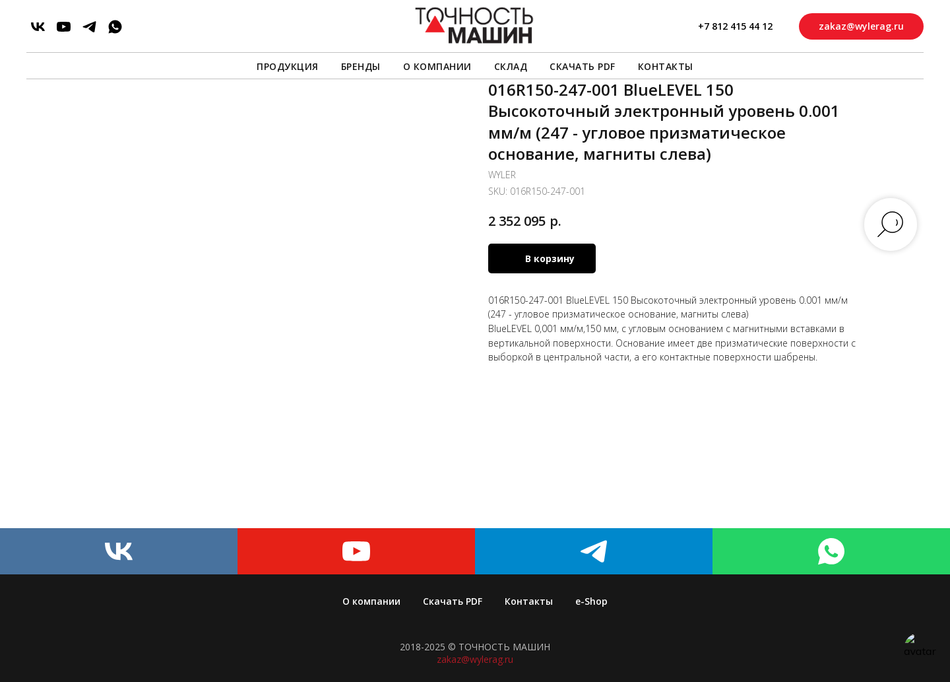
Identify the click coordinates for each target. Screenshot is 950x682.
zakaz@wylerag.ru (475, 659)
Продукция (288, 66)
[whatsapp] (115, 26)
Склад (511, 66)
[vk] (38, 26)
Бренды (361, 66)
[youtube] (63, 26)
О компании (437, 66)
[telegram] (89, 26)
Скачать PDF (583, 66)
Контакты (665, 66)
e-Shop (591, 601)
